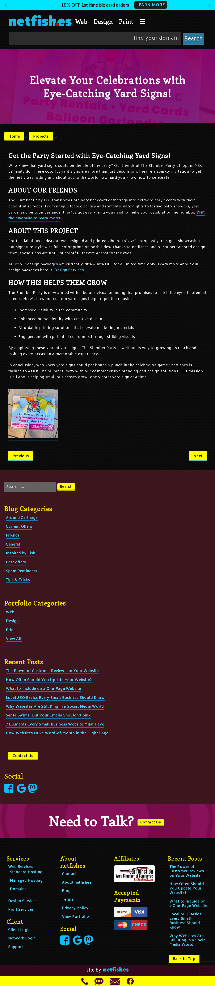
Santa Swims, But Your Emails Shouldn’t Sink (48, 716)
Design (103, 21)
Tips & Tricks (18, 580)
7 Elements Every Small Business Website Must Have (55, 725)
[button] (107, 5)
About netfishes (76, 883)
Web (81, 21)
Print (126, 21)
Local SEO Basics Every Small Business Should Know (55, 698)
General (13, 545)
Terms (67, 900)
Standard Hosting (26, 872)
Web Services (20, 867)
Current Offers (19, 527)
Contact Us (23, 756)
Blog (66, 891)
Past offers (16, 562)
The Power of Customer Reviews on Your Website (52, 671)
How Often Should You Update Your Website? (49, 680)
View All (14, 639)
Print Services (21, 910)
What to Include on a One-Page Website (43, 689)
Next (198, 456)
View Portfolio (75, 917)
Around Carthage (22, 518)
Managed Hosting (26, 881)
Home (14, 137)
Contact (69, 874)
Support (15, 947)
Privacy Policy (75, 908)
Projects (41, 137)
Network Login (22, 939)
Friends (13, 536)
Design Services (69, 270)
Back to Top (184, 959)
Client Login (19, 930)
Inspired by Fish (20, 553)
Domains (18, 889)
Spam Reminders (21, 571)
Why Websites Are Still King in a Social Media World (55, 707)
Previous (21, 456)
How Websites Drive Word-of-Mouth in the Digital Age (57, 733)
